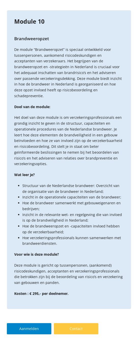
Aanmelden (29, 328)
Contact (76, 328)
